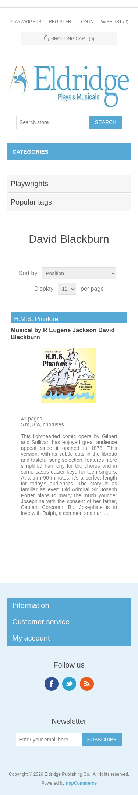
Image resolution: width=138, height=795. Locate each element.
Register (60, 21)
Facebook (52, 684)
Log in (86, 21)
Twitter (69, 684)
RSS (87, 684)
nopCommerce (81, 783)
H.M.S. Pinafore (34, 319)
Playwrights (25, 21)
